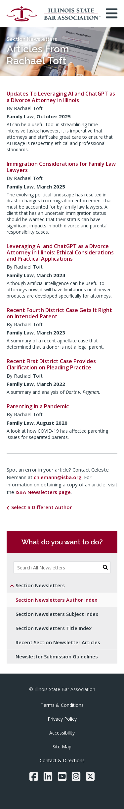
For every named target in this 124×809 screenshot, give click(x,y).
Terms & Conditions (62, 705)
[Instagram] (76, 776)
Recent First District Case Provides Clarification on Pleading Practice (51, 364)
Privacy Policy (62, 719)
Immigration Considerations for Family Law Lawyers (61, 167)
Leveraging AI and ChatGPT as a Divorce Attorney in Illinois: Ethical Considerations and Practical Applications (60, 252)
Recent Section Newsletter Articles (58, 642)
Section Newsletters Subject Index (57, 614)
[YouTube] (62, 776)
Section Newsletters (32, 39)
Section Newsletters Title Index (54, 628)
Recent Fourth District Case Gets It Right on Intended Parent (59, 313)
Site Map (62, 746)
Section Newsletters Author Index (56, 599)
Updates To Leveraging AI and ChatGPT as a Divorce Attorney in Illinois (61, 96)
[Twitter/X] (90, 776)
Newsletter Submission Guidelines (57, 656)
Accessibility (62, 733)
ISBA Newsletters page (43, 492)
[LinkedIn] (48, 776)
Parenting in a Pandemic (38, 406)
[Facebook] (34, 776)
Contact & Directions (62, 760)
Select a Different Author (41, 507)
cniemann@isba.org (58, 477)
